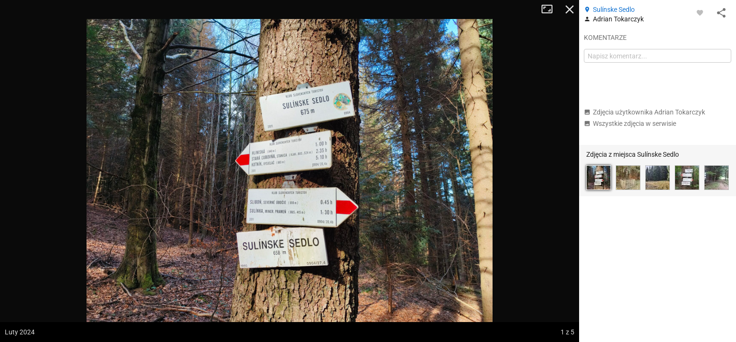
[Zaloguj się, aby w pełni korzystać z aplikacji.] (699, 12)
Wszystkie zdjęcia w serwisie (630, 123)
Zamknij (569, 9)
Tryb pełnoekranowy (550, 9)
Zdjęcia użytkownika (644, 112)
